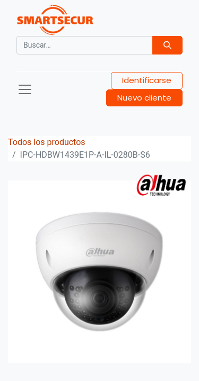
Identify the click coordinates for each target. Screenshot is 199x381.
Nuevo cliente (144, 97)
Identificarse (146, 80)
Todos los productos (46, 142)
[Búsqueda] (167, 45)
